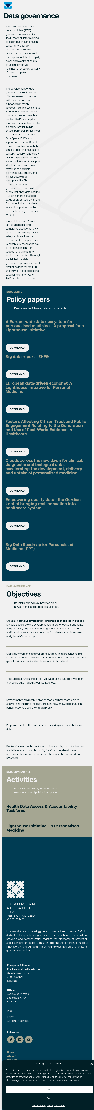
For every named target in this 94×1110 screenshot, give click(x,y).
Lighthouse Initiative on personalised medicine (42, 828)
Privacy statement (56, 1106)
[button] (91, 1063)
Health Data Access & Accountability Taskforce (41, 809)
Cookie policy (39, 1106)
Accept (49, 1090)
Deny (49, 1098)
